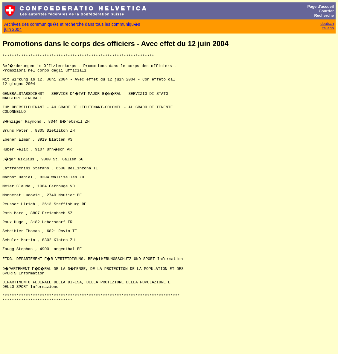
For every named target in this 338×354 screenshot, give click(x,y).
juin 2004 (13, 29)
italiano (328, 28)
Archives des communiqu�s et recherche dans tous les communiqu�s (72, 24)
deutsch (327, 23)
